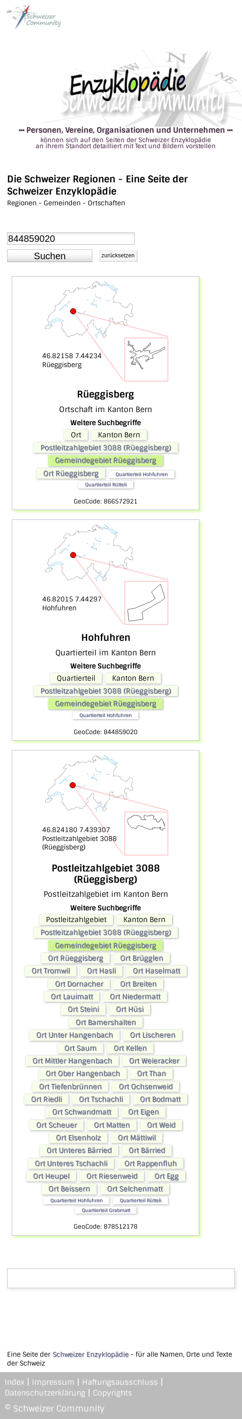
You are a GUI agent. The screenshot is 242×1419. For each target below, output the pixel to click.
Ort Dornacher (79, 984)
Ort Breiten (138, 984)
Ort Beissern (69, 1189)
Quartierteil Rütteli (106, 484)
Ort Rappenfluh (150, 1163)
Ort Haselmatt (156, 971)
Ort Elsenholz (78, 1137)
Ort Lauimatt (72, 996)
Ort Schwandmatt (81, 1112)
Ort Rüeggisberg (70, 473)
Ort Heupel (51, 1176)
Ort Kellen (130, 1048)
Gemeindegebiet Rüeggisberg (105, 460)
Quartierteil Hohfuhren (141, 474)
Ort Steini (83, 1009)
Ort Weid (161, 1125)
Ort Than (151, 1073)
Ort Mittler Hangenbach (72, 1061)
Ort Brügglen (141, 958)
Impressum (53, 1382)
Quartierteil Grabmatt (106, 1210)
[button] (50, 256)
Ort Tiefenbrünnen (70, 1086)
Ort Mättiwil (137, 1137)
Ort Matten (112, 1125)
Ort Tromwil (50, 971)
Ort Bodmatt (160, 1099)
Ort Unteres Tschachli (71, 1163)
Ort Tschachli (101, 1099)
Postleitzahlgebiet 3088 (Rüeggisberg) (105, 447)
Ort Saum (80, 1048)
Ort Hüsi (130, 1009)
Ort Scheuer (56, 1125)
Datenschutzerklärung (45, 1393)
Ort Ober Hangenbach (82, 1073)
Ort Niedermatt (135, 996)
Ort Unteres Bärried (79, 1150)
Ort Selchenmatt (135, 1189)
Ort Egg (166, 1176)
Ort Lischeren (152, 1035)
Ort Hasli (101, 971)
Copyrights (112, 1393)
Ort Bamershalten (106, 1022)
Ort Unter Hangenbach (74, 1035)
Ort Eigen (143, 1112)
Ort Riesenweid (111, 1176)
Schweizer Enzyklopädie (91, 1354)
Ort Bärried (147, 1150)
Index (14, 1382)
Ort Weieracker (154, 1061)
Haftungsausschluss (120, 1382)
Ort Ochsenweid (146, 1086)
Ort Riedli (46, 1099)
